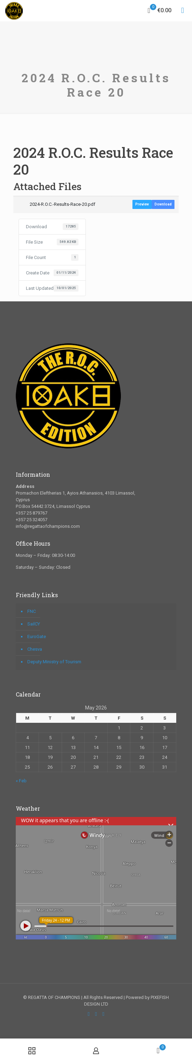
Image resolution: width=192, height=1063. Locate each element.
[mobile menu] (182, 10)
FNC (31, 611)
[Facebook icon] (88, 1014)
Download (163, 204)
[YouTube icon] (96, 1014)
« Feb (21, 780)
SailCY (33, 624)
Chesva (34, 649)
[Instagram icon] (103, 1014)
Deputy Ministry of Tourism (54, 661)
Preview (142, 204)
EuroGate (36, 636)
